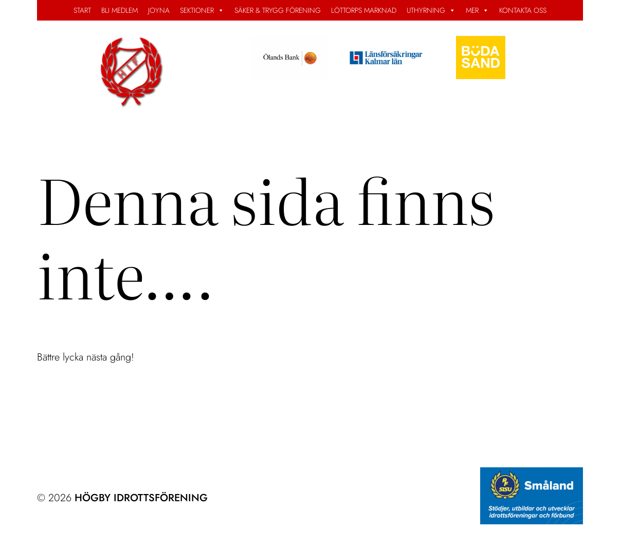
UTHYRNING (431, 10)
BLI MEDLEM (119, 10)
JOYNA (159, 10)
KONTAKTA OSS (522, 10)
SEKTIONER (202, 10)
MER (477, 10)
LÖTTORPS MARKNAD (363, 10)
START (82, 10)
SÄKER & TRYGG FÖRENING (277, 10)
